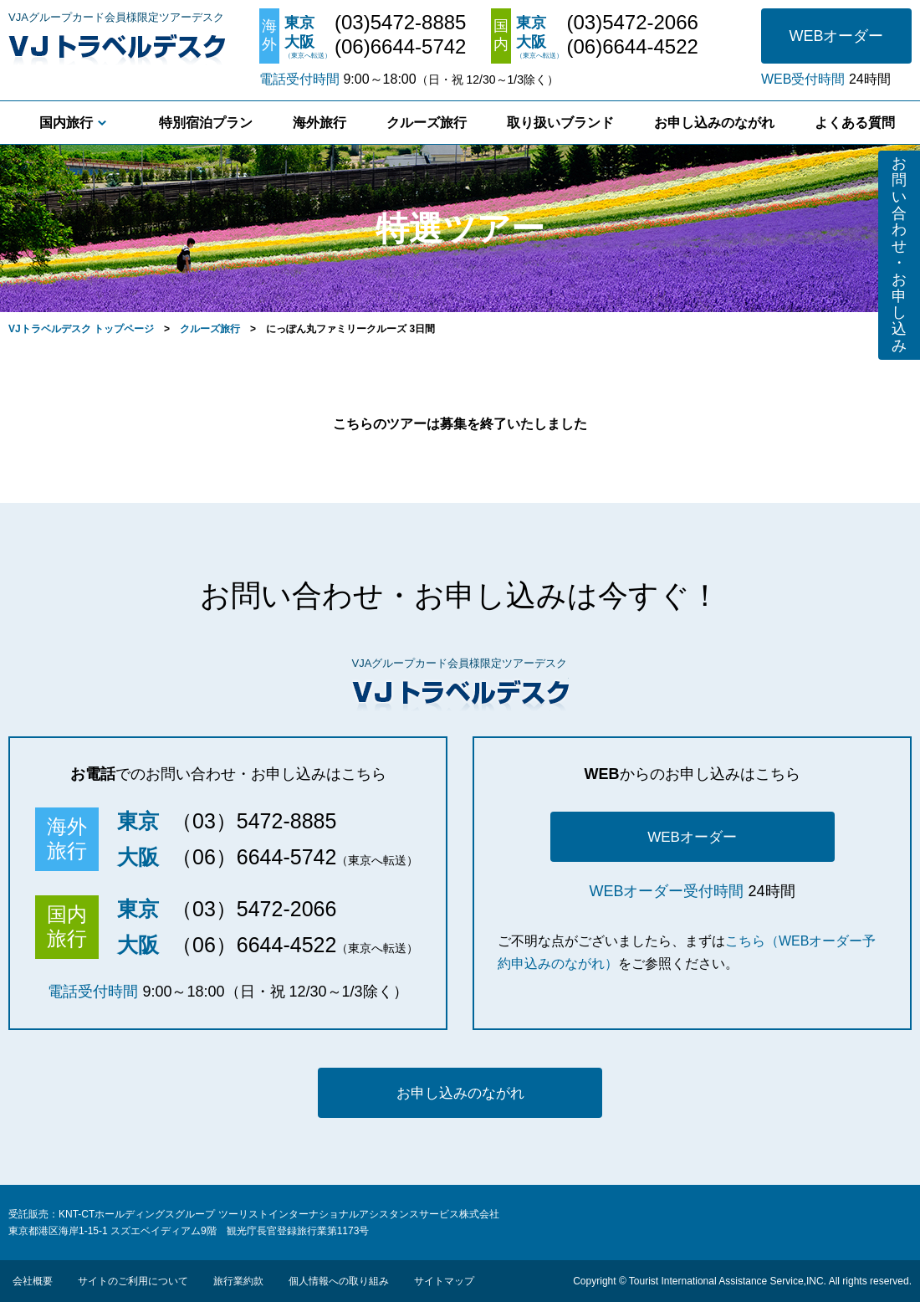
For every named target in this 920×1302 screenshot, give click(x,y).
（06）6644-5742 (253, 857)
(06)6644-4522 (632, 47)
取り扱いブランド (560, 122)
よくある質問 (855, 122)
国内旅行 (66, 122)
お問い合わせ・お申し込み (899, 254)
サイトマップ (444, 1281)
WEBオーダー (836, 36)
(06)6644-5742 (400, 47)
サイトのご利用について (133, 1281)
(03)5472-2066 (632, 22)
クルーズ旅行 (426, 122)
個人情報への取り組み (339, 1281)
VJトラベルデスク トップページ (81, 329)
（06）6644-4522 (253, 944)
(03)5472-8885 (400, 22)
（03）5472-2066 (253, 908)
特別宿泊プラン (206, 122)
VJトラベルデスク (116, 46)
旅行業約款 (238, 1281)
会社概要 (33, 1281)
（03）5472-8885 (253, 821)
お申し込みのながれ (714, 122)
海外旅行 (319, 122)
